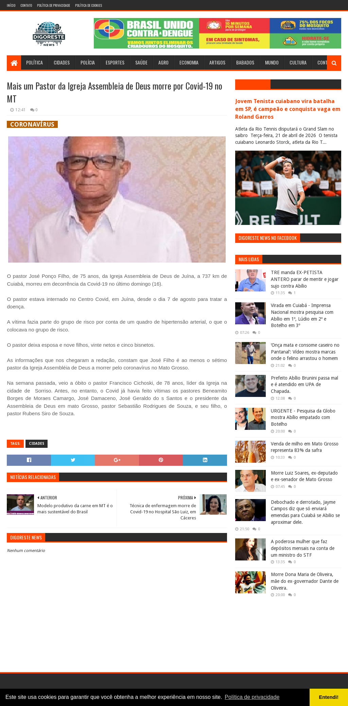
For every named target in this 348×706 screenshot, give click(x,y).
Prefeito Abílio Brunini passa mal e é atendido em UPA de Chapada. (304, 384)
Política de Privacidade (53, 5)
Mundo (272, 62)
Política (34, 62)
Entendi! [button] (329, 697)
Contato (26, 5)
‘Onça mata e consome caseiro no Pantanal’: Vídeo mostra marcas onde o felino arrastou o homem (305, 351)
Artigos (217, 62)
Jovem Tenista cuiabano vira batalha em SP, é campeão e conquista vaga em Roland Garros (288, 109)
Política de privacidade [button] (252, 697)
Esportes (115, 62)
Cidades (62, 62)
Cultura (298, 62)
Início (11, 5)
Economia (188, 62)
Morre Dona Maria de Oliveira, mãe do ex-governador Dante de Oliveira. (304, 581)
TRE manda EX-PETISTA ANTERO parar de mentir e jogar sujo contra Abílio (304, 279)
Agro (163, 62)
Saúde (141, 62)
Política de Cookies (88, 5)
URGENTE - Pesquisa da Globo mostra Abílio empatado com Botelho (303, 417)
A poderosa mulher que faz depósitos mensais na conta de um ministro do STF (302, 548)
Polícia (88, 62)
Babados (245, 62)
